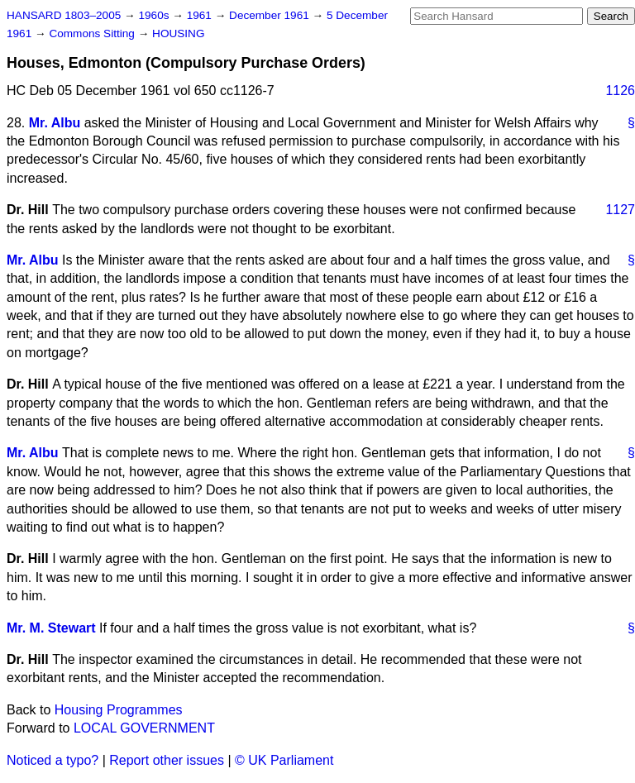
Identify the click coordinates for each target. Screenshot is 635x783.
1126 (620, 91)
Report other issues (166, 760)
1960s (155, 15)
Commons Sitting (93, 33)
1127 (620, 210)
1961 (201, 15)
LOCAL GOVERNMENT (144, 728)
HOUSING (178, 33)
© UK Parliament (284, 760)
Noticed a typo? (52, 760)
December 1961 (271, 15)
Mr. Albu (55, 123)
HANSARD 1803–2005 (64, 15)
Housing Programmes (119, 710)
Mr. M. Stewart (51, 628)
